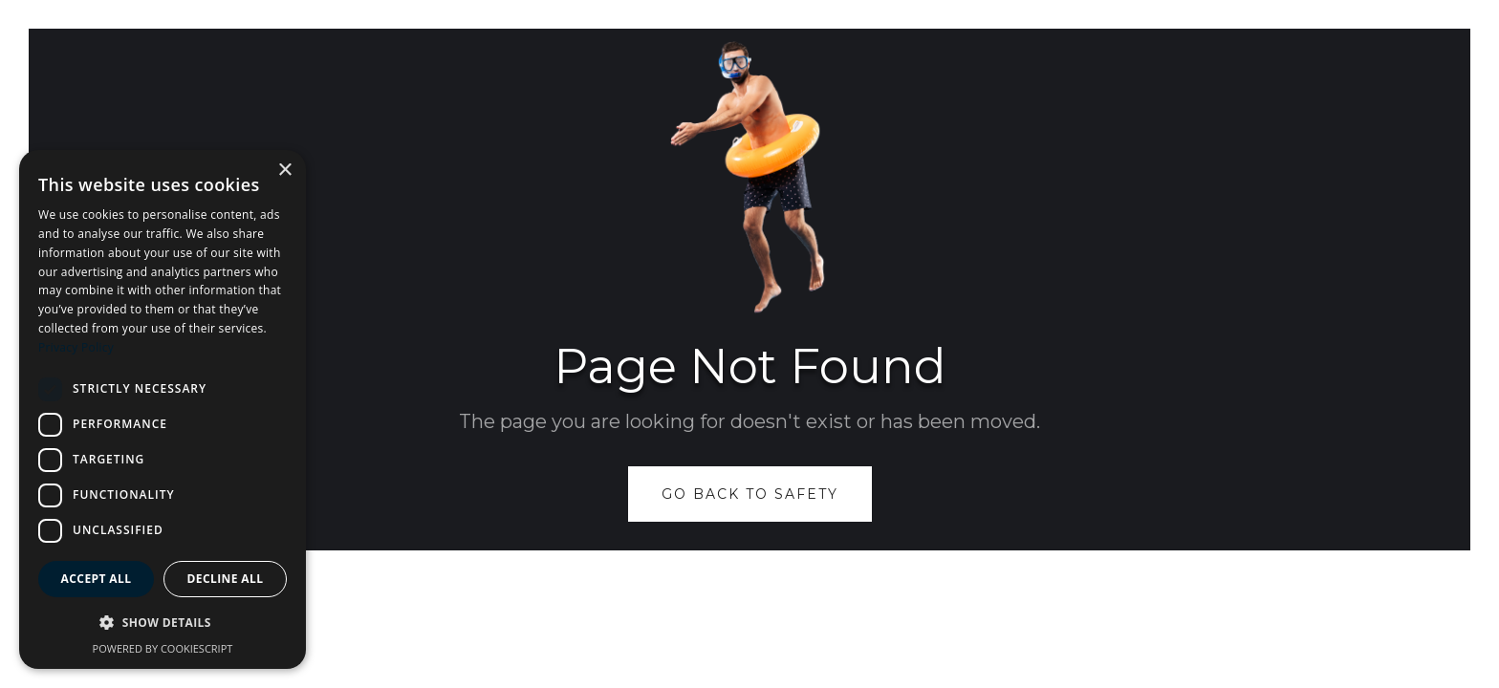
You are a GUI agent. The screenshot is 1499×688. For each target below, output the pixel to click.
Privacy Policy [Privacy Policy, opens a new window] (76, 347)
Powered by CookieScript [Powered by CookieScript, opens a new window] (163, 648)
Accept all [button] (96, 578)
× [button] (284, 170)
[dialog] (162, 409)
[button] (162, 623)
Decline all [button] (225, 578)
